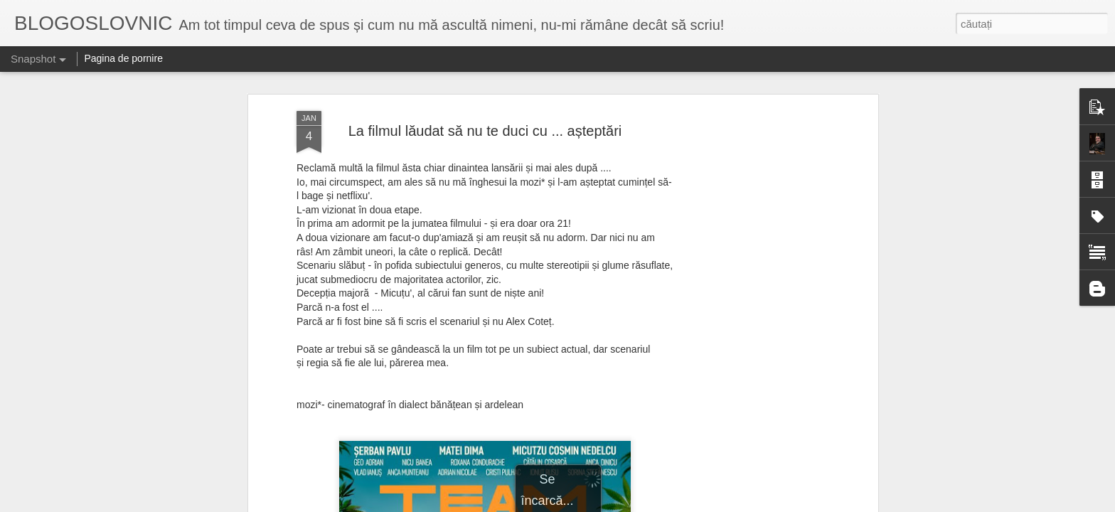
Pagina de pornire (123, 58)
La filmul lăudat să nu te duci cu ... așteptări (485, 131)
